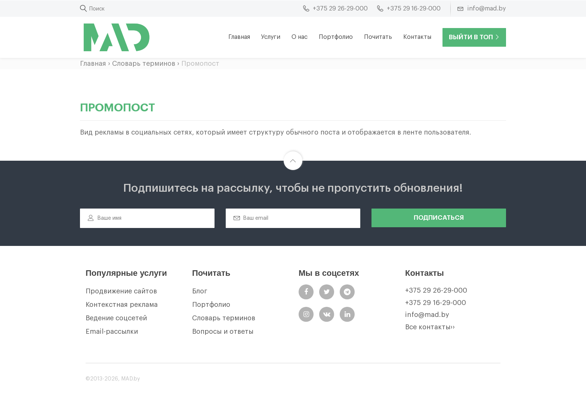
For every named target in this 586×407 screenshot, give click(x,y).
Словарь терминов (143, 63)
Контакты (417, 37)
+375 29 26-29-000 (436, 290)
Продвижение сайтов (121, 291)
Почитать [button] (378, 37)
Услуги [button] (270, 37)
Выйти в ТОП (474, 37)
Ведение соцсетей (116, 318)
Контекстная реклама (122, 304)
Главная (239, 37)
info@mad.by (427, 314)
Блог (199, 291)
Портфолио (336, 37)
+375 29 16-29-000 (435, 302)
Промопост (200, 63)
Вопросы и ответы (222, 331)
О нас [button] (300, 37)
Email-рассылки (112, 331)
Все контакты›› (430, 327)
